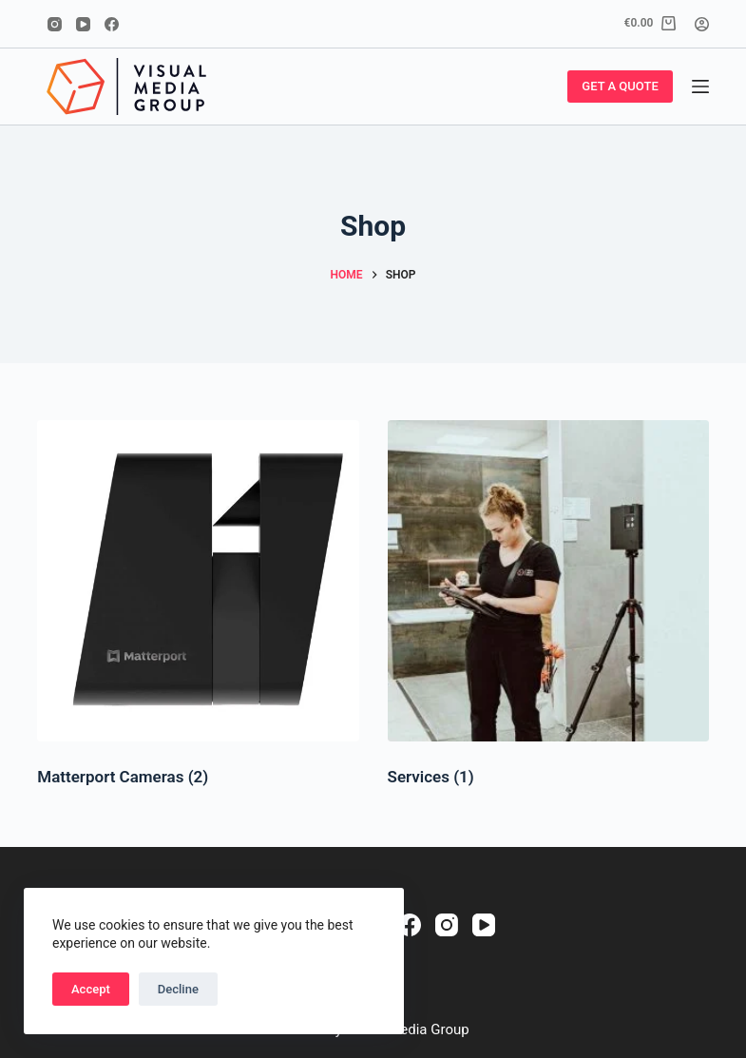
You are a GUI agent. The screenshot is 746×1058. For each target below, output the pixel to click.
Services (431, 776)
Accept (90, 989)
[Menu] (700, 86)
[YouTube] (83, 24)
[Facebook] (112, 24)
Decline (178, 989)
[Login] (702, 24)
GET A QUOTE (620, 86)
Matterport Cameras (122, 776)
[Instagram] (55, 24)
